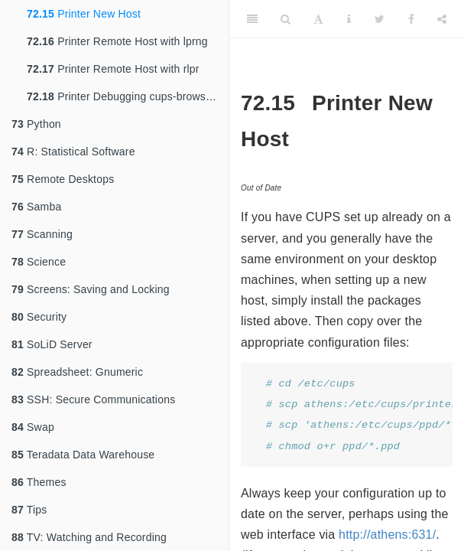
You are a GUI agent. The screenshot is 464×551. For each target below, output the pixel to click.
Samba (36, 207)
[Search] (285, 19)
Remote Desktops (62, 179)
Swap (32, 427)
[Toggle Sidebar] (252, 19)
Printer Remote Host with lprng (117, 41)
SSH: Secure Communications (93, 399)
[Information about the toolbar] (349, 19)
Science (38, 262)
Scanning (42, 234)
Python (36, 124)
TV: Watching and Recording (89, 537)
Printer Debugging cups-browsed (122, 96)
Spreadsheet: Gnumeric (77, 372)
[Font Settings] (318, 19)
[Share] (442, 19)
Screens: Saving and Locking (90, 289)
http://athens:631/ (387, 534)
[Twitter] (379, 19)
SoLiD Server (51, 344)
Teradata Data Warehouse (82, 454)
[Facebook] (411, 19)
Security (39, 317)
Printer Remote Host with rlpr (113, 69)
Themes (39, 482)
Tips (29, 510)
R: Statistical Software (73, 151)
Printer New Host (84, 14)
